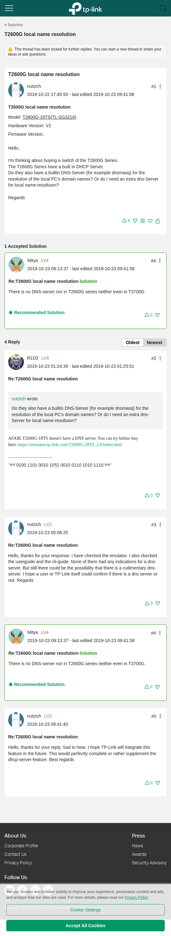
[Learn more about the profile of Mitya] (18, 264)
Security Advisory (149, 862)
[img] (142, 221)
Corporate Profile (21, 845)
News (137, 845)
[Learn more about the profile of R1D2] (17, 361)
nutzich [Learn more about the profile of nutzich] (34, 86)
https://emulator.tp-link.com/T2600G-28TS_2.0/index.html (70, 444)
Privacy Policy (18, 862)
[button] (9, 8)
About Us (15, 835)
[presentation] (16, 90)
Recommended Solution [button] (37, 312)
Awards (139, 854)
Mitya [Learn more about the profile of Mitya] (32, 260)
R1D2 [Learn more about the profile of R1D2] (32, 358)
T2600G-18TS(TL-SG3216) (49, 117)
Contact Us (15, 854)
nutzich (19, 398)
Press (138, 835)
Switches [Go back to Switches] (15, 25)
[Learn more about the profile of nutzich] (17, 89)
